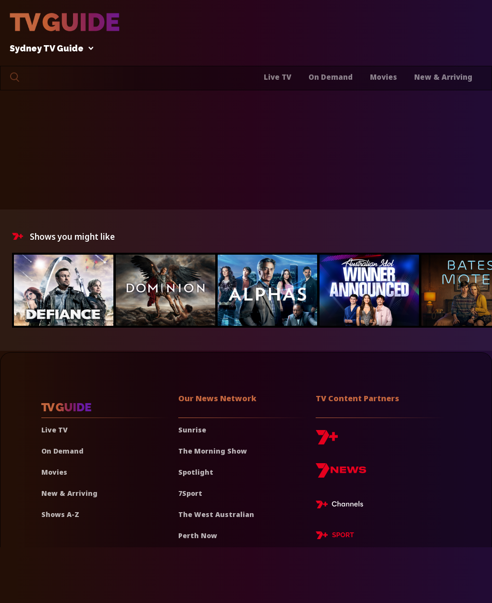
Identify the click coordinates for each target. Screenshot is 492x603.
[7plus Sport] (335, 536)
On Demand (330, 77)
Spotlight (195, 472)
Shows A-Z (60, 514)
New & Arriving (443, 77)
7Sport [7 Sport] (190, 493)
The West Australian (216, 514)
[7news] (341, 474)
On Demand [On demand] (62, 450)
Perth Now (197, 535)
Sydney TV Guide (49, 48)
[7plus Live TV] (342, 506)
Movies (383, 77)
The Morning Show (212, 450)
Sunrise (192, 429)
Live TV (277, 77)
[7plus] (327, 441)
